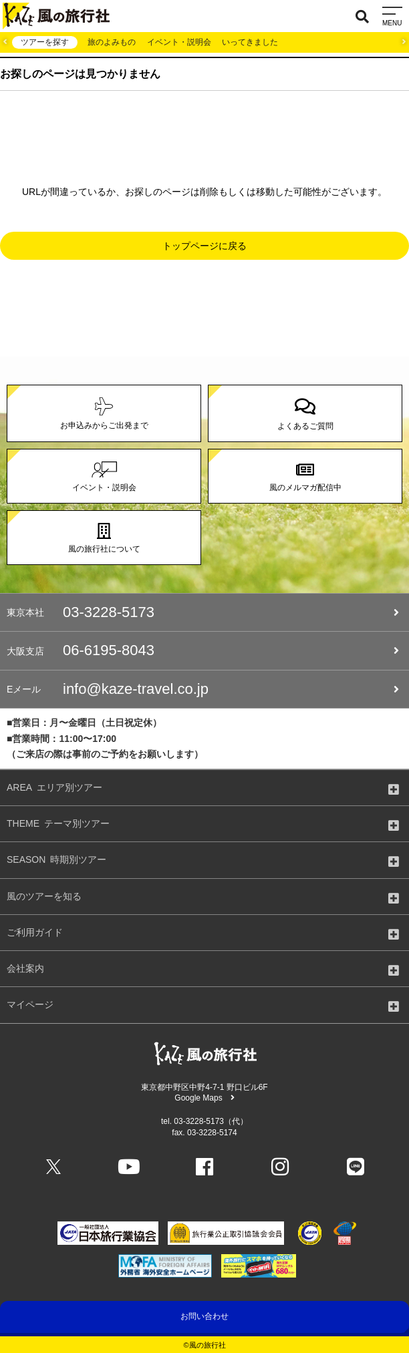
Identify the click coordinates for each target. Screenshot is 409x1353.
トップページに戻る (204, 245)
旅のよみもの (112, 42)
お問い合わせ (204, 1316)
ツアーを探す (45, 42)
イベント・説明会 (179, 42)
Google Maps (204, 1098)
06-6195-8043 (203, 650)
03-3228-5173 (203, 612)
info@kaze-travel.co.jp (203, 689)
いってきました (250, 42)
